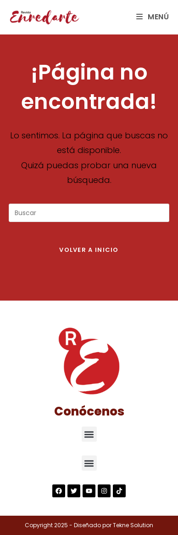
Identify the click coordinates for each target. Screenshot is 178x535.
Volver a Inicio (89, 249)
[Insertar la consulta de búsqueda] (89, 213)
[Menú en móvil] (152, 16)
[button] (89, 434)
